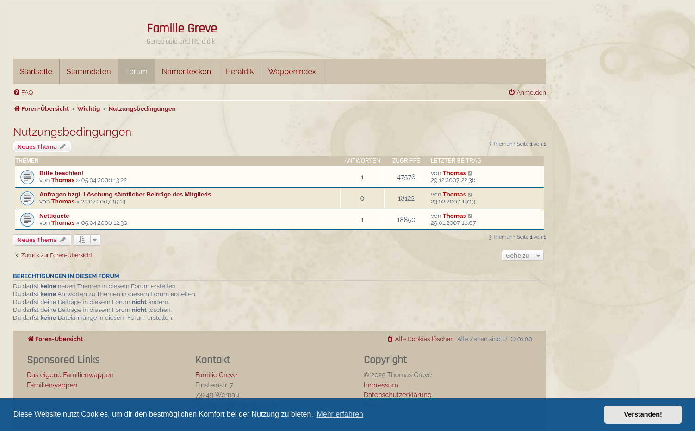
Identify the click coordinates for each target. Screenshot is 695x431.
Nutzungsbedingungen (72, 132)
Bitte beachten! (61, 173)
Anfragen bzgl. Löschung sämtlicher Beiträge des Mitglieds (125, 194)
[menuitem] (23, 92)
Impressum (381, 385)
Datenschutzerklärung (398, 395)
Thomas (62, 180)
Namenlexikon (186, 71)
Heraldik (239, 71)
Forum (136, 71)
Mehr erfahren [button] (339, 414)
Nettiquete (54, 215)
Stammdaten (89, 71)
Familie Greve (182, 28)
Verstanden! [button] (643, 414)
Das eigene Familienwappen (70, 375)
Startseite (36, 71)
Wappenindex (292, 71)
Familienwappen (52, 385)
